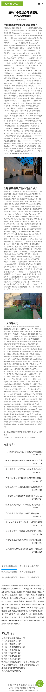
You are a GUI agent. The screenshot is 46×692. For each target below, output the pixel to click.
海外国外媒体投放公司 (11, 656)
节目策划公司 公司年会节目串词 (22, 437)
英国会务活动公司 (9, 665)
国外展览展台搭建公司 (11, 671)
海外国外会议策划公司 (11, 659)
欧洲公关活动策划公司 (11, 641)
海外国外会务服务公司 (11, 662)
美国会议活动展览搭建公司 (13, 638)
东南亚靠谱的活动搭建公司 (13, 668)
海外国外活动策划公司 (11, 644)
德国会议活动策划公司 (29, 665)
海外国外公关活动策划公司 (13, 647)
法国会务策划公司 (31, 662)
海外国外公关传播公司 (11, 650)
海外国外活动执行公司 (11, 653)
